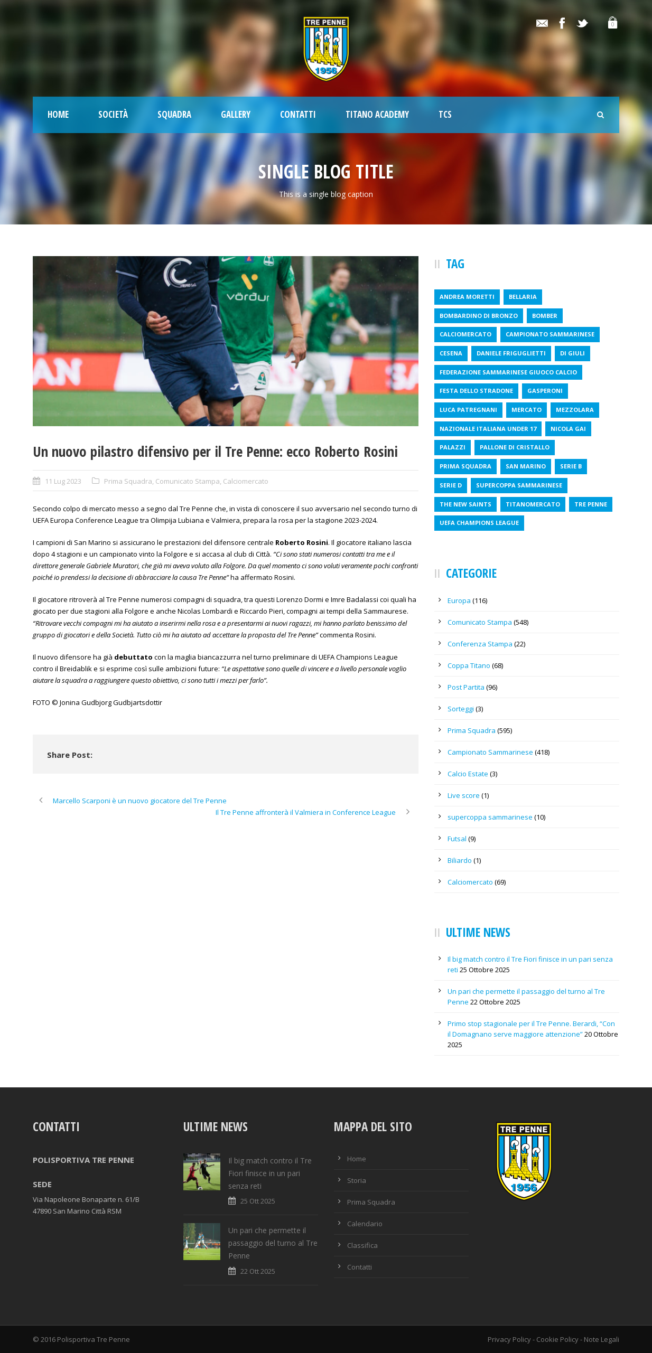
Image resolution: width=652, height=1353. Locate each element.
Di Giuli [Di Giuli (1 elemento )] (572, 353)
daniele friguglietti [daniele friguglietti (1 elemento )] (511, 353)
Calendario (365, 1223)
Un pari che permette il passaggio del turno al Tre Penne (273, 1243)
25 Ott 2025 (257, 1201)
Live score (464, 795)
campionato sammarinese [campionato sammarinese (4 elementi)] (550, 334)
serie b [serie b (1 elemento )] (571, 466)
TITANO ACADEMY (377, 114)
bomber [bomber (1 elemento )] (544, 316)
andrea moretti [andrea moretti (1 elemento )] (467, 296)
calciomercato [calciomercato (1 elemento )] (465, 334)
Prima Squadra (128, 481)
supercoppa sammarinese (490, 817)
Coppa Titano (469, 665)
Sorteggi (461, 708)
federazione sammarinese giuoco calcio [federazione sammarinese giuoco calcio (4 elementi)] (508, 372)
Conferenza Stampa (480, 644)
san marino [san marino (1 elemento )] (526, 466)
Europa (459, 600)
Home (58, 114)
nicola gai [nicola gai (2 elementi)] (568, 429)
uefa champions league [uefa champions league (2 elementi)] (479, 523)
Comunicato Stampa (187, 481)
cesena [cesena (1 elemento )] (451, 353)
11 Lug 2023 (63, 481)
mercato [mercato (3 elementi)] (526, 410)
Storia (356, 1180)
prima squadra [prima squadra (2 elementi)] (465, 466)
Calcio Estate (468, 773)
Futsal (457, 838)
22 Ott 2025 (257, 1271)
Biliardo (460, 860)
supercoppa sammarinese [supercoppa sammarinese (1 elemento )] (519, 485)
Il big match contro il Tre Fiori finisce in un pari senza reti (270, 1173)
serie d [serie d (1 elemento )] (451, 485)
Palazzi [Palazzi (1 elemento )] (452, 447)
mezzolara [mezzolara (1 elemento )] (575, 410)
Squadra (174, 114)
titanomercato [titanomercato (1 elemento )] (533, 504)
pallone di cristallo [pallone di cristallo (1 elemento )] (514, 447)
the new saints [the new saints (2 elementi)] (465, 504)
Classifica (362, 1245)
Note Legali (601, 1339)
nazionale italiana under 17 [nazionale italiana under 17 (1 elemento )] (488, 429)
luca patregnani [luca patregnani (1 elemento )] (468, 410)
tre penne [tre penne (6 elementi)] (590, 504)
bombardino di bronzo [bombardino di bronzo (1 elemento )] (479, 316)
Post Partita (466, 687)
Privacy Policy (509, 1339)
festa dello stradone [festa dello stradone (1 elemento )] (476, 390)
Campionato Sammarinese (490, 752)
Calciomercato (245, 481)
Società (113, 114)
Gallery (235, 114)
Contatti (298, 114)
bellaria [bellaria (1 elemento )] (523, 296)
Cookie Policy (557, 1339)
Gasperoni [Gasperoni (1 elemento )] (545, 390)
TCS (445, 114)
